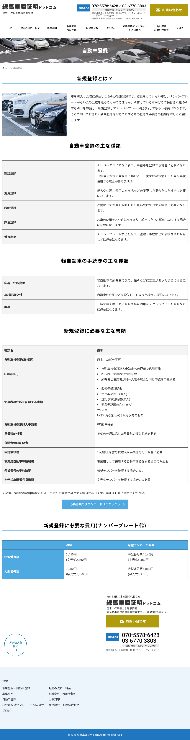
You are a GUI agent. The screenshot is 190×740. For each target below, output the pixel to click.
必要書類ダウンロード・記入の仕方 (24, 705)
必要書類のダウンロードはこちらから (95, 504)
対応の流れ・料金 (30, 28)
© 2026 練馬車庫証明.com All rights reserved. (95, 734)
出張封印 (110, 28)
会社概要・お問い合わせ (64, 705)
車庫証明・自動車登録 (16, 688)
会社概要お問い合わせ (161, 28)
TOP (9, 28)
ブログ (179, 28)
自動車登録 (92, 28)
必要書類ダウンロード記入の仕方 (135, 28)
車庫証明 (52, 28)
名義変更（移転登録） (71, 28)
